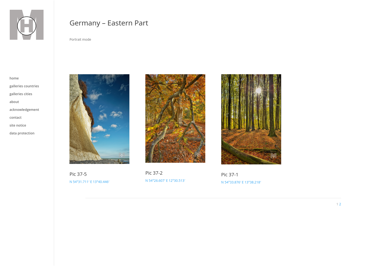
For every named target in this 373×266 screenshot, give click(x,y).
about (14, 92)
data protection (22, 123)
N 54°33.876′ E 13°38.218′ (241, 182)
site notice (18, 116)
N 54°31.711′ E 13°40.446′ (89, 181)
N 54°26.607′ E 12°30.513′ (165, 180)
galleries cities (21, 84)
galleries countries (24, 76)
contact (16, 108)
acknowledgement (24, 100)
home (14, 68)
